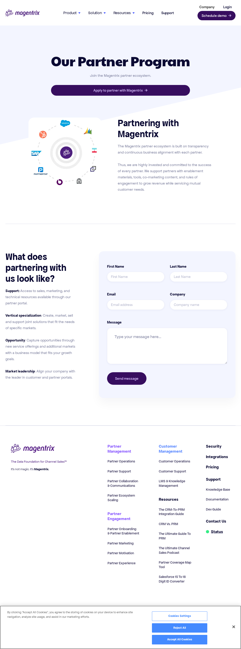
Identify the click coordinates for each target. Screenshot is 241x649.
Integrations (217, 456)
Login (227, 7)
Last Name (178, 266)
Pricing (148, 13)
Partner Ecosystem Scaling (121, 497)
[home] (22, 13)
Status (217, 531)
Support (167, 13)
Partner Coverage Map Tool (175, 564)
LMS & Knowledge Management (172, 483)
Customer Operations (174, 461)
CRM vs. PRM (168, 524)
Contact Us (216, 521)
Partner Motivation (121, 553)
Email (111, 294)
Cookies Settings (179, 616)
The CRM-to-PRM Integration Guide (172, 512)
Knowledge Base (218, 489)
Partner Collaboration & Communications (123, 483)
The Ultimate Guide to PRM (175, 536)
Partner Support (119, 471)
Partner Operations (121, 461)
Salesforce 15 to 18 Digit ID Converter (172, 579)
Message (114, 322)
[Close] (234, 627)
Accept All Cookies (179, 639)
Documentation (217, 499)
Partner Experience (122, 563)
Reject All (179, 628)
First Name (115, 266)
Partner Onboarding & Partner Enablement (123, 531)
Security (213, 446)
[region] (120, 627)
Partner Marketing (121, 543)
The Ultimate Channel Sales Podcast (174, 550)
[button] (206, 7)
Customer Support (172, 471)
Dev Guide (213, 509)
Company (177, 294)
